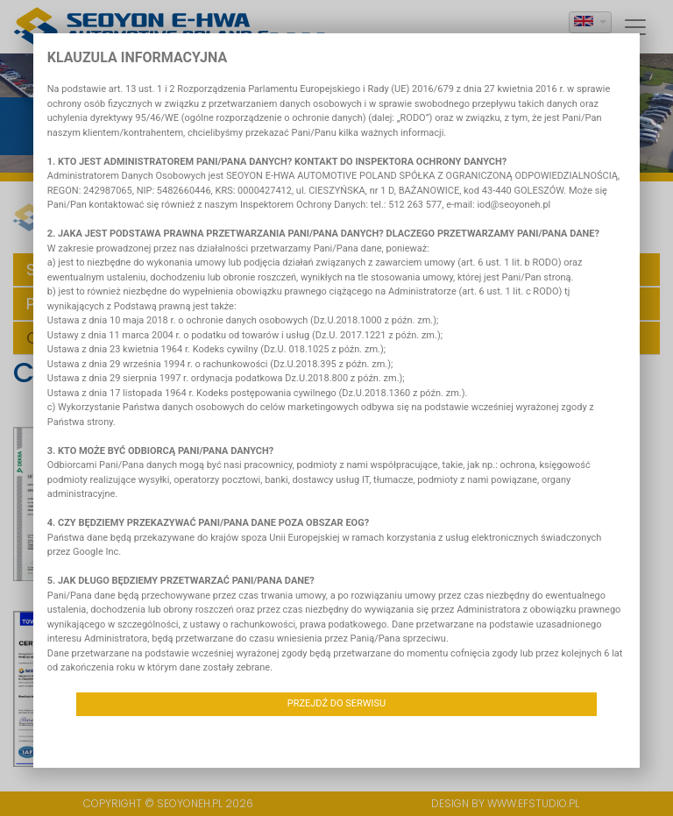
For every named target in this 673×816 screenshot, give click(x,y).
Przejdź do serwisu (336, 703)
